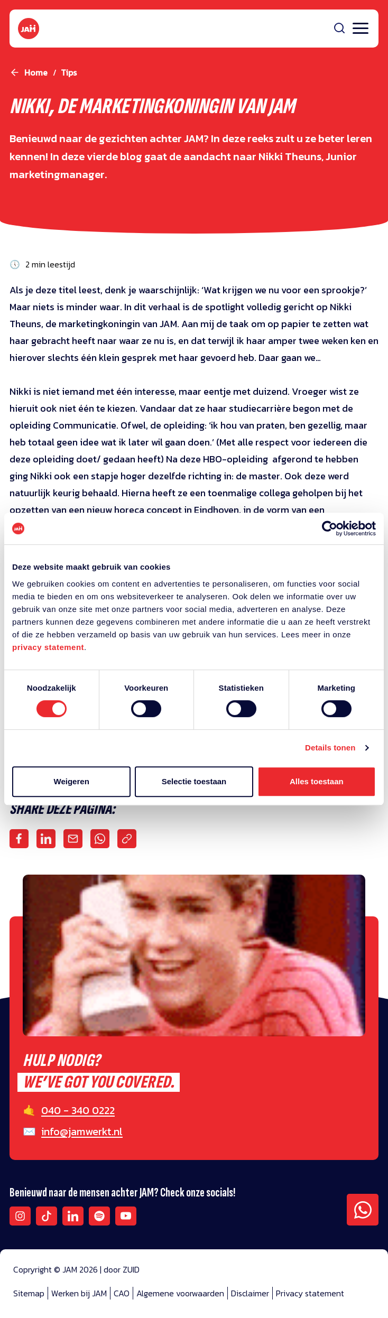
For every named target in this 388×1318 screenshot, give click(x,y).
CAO (122, 1293)
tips (69, 72)
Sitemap (28, 1293)
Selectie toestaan (194, 781)
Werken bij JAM (79, 1293)
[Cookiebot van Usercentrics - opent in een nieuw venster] (329, 528)
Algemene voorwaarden (180, 1293)
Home (36, 72)
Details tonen (330, 747)
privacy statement (48, 647)
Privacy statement (310, 1293)
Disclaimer (250, 1293)
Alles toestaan (317, 781)
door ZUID (122, 1269)
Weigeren (71, 781)
